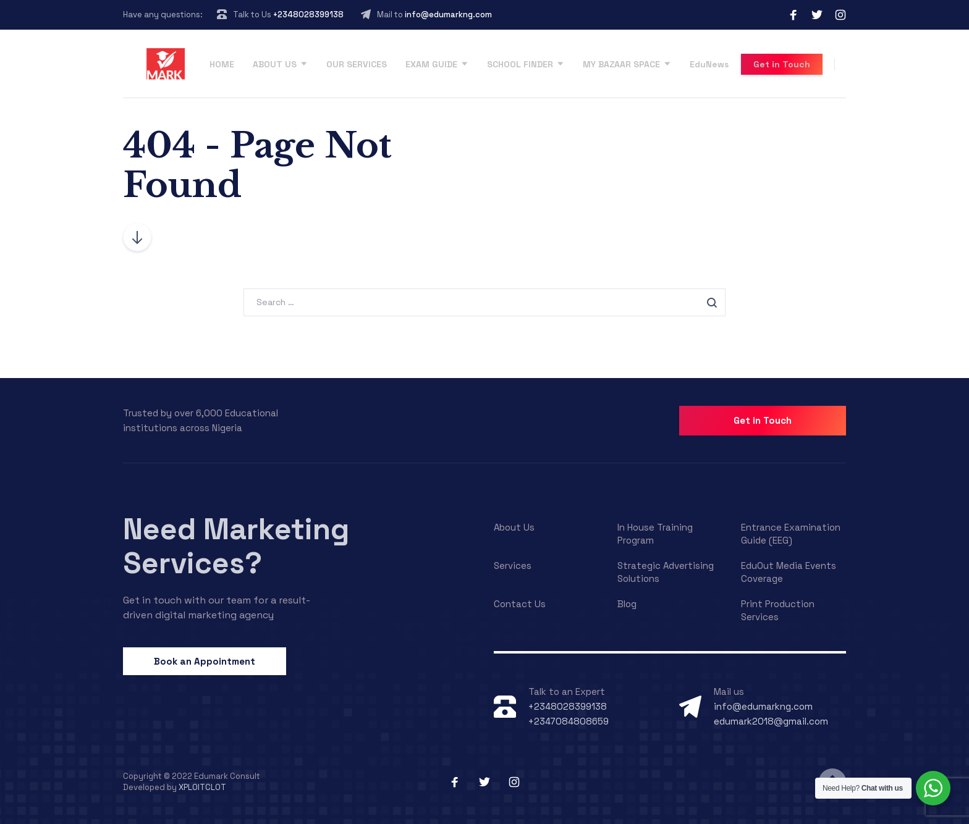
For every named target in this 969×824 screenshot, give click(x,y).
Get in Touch (781, 64)
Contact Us (520, 604)
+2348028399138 (308, 14)
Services (512, 565)
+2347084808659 (568, 721)
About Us (514, 527)
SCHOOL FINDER (520, 64)
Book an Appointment (204, 661)
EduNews (709, 64)
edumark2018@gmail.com (771, 721)
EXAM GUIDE (431, 64)
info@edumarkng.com (448, 14)
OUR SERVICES (356, 64)
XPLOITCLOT (202, 787)
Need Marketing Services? (236, 546)
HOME (221, 64)
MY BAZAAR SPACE (621, 64)
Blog (627, 604)
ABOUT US (275, 64)
